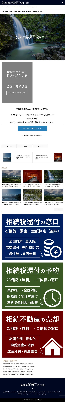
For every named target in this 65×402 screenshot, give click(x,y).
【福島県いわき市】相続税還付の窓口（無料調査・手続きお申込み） (18, 371)
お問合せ (44, 394)
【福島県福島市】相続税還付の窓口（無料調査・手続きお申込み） (18, 363)
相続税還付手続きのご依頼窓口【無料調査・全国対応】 (15, 392)
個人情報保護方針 (57, 392)
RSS (32, 388)
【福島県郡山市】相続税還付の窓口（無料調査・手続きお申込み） (18, 369)
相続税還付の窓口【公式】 (29, 399)
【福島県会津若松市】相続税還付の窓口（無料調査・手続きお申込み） (19, 366)
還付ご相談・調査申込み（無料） (17, 93)
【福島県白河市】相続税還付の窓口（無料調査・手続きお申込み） (18, 374)
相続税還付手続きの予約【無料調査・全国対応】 (40, 392)
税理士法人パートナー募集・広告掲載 (32, 394)
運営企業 (20, 394)
